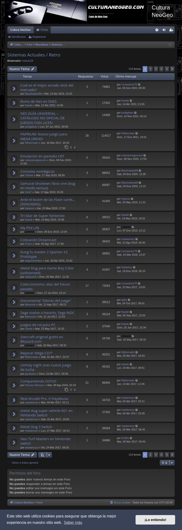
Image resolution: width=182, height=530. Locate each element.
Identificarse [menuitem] (165, 30)
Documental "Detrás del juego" (45, 300)
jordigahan (31, 126)
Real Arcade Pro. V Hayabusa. (44, 398)
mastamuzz (128, 239)
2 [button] (150, 69)
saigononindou (33, 260)
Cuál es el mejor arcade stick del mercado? (46, 87)
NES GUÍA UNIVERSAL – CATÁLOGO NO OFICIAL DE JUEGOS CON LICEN (42, 118)
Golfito (125, 438)
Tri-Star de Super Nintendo (42, 215)
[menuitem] (156, 29)
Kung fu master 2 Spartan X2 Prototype (44, 254)
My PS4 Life (29, 227)
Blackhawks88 (33, 93)
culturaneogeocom (35, 160)
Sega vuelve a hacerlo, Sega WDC (47, 312)
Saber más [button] (73, 523)
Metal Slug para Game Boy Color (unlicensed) (47, 270)
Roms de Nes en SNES (38, 101)
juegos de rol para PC (37, 324)
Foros (44, 30)
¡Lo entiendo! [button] (155, 520)
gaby (124, 299)
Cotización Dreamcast (38, 239)
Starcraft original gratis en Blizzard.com (41, 339)
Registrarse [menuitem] (172, 30)
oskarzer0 (30, 276)
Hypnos (29, 208)
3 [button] (156, 69)
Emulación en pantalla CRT (42, 156)
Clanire (29, 175)
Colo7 (28, 192)
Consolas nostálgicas (37, 171)
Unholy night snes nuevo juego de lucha (45, 367)
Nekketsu (126, 267)
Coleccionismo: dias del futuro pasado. (45, 286)
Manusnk (30, 304)
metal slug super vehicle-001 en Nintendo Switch (46, 412)
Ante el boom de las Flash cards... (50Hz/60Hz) (47, 201)
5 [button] (167, 69)
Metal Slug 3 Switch (36, 426)
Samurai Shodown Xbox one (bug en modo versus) (47, 185)
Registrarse (39, 36)
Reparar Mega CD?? (36, 352)
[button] (172, 69)
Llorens (29, 231)
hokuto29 (28, 60)
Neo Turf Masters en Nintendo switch (45, 441)
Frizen (28, 243)
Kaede (28, 105)
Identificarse (19, 36)
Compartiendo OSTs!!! (38, 381)
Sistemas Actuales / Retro (33, 55)
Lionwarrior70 (129, 84)
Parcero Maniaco (35, 385)
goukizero (30, 373)
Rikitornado (31, 142)
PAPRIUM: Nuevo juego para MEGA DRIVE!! (43, 136)
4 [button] (161, 69)
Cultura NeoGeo (20, 30)
